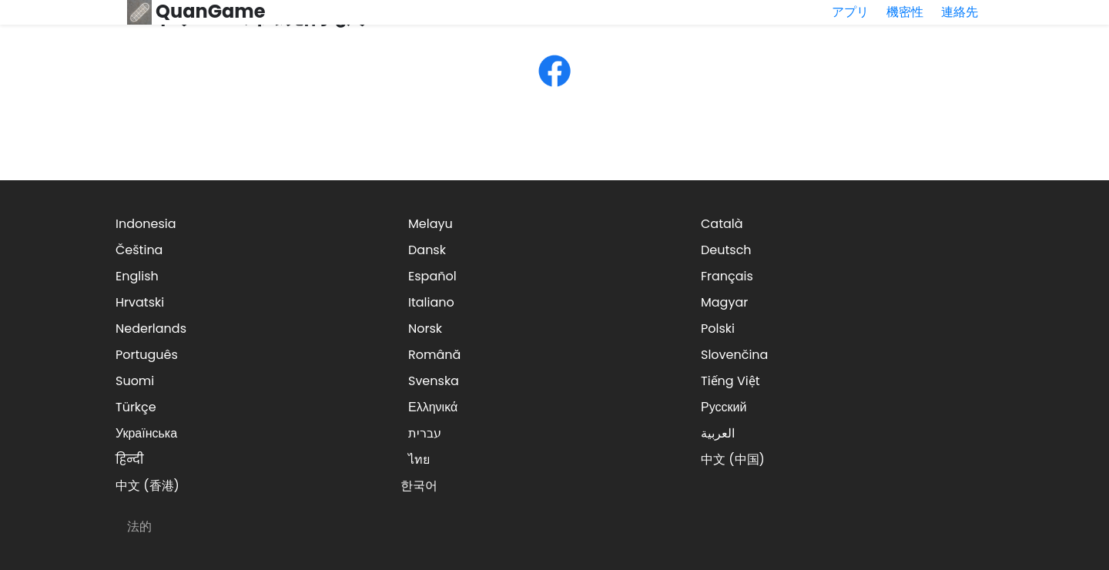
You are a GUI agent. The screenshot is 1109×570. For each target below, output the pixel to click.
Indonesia (146, 224)
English (137, 276)
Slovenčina (734, 355)
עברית (424, 433)
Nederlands (151, 328)
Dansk (427, 250)
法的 (139, 526)
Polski (718, 328)
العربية (718, 433)
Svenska (433, 381)
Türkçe (136, 407)
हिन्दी (129, 459)
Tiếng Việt (730, 381)
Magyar (724, 302)
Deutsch (726, 250)
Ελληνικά (432, 407)
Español (432, 276)
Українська (146, 433)
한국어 (418, 486)
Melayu (430, 224)
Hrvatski (140, 302)
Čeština (139, 250)
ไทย (419, 459)
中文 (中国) (733, 459)
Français (727, 276)
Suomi (135, 381)
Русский (723, 407)
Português (147, 355)
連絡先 (959, 12)
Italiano (431, 302)
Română (434, 355)
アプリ (850, 12)
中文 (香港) (147, 486)
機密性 (904, 12)
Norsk (425, 328)
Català (722, 224)
